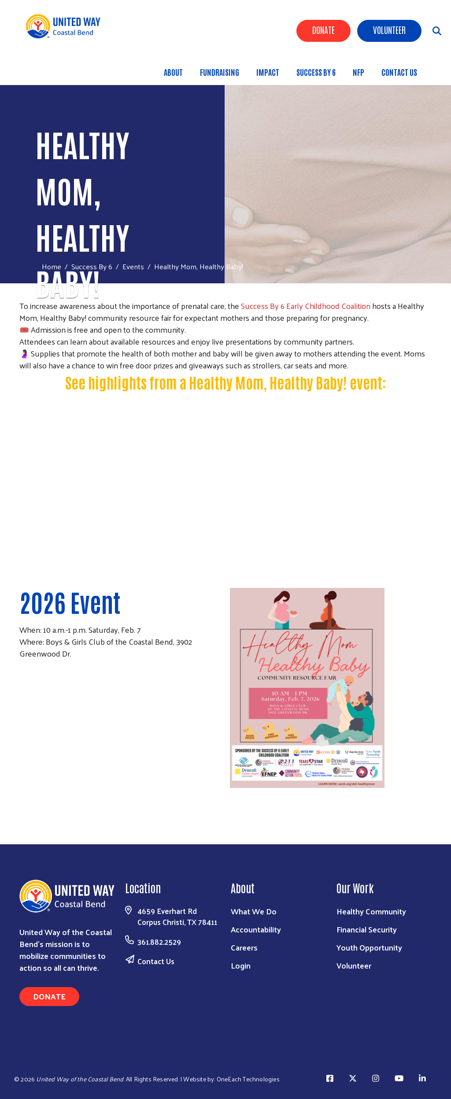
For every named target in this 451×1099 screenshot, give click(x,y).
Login (241, 965)
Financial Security (366, 929)
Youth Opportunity (369, 947)
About (173, 72)
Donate (323, 29)
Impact (267, 72)
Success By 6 (316, 72)
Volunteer (389, 29)
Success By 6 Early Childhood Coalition (305, 305)
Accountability (256, 929)
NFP (358, 72)
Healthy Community (371, 911)
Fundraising (219, 72)
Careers (244, 947)
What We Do (254, 911)
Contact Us (399, 72)
